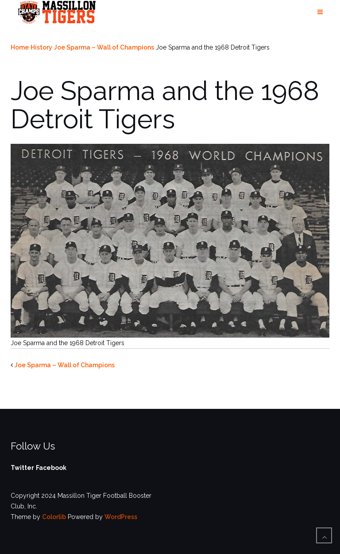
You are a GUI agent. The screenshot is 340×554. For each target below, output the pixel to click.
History (41, 47)
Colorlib (54, 516)
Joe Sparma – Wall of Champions (104, 47)
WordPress (120, 516)
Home (20, 47)
